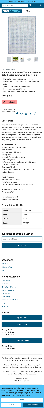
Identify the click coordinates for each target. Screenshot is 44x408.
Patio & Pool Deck (8, 290)
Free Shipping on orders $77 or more (22, 1)
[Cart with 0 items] (40, 5)
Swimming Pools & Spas (10, 300)
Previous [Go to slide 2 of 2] (3, 59)
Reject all (11, 405)
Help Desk (5, 264)
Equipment (5, 306)
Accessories (6, 281)
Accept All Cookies (32, 405)
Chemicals (5, 284)
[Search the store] (30, 5)
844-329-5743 (22, 341)
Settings (22, 400)
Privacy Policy (24, 395)
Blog (3, 270)
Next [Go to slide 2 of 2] (41, 59)
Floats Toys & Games (9, 287)
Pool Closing (6, 297)
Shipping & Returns (8, 267)
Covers (4, 303)
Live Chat (22, 325)
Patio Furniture (6, 293)
